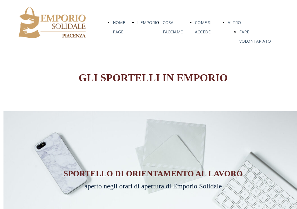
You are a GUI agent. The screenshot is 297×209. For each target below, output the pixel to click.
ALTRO (234, 22)
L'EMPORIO (148, 22)
